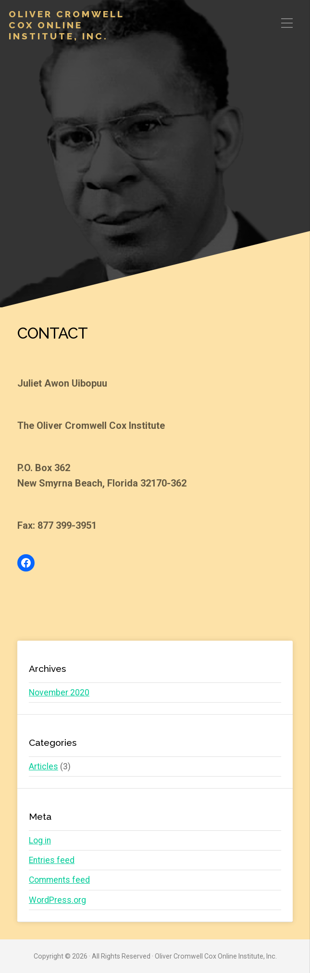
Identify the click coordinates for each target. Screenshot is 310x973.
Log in (40, 840)
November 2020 (59, 692)
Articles (43, 766)
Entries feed (51, 860)
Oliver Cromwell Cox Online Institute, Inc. (66, 25)
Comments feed (59, 880)
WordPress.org (57, 900)
